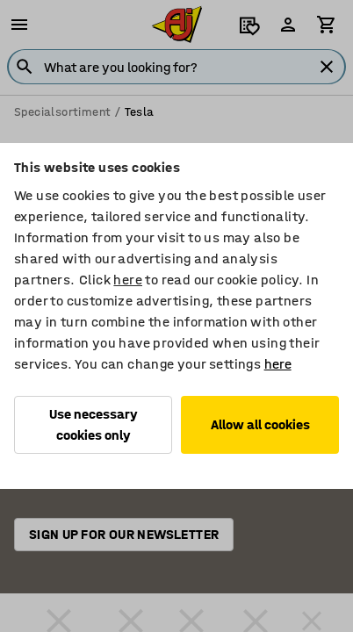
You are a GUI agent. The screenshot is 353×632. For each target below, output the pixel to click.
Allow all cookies (260, 424)
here (127, 279)
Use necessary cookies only (93, 424)
